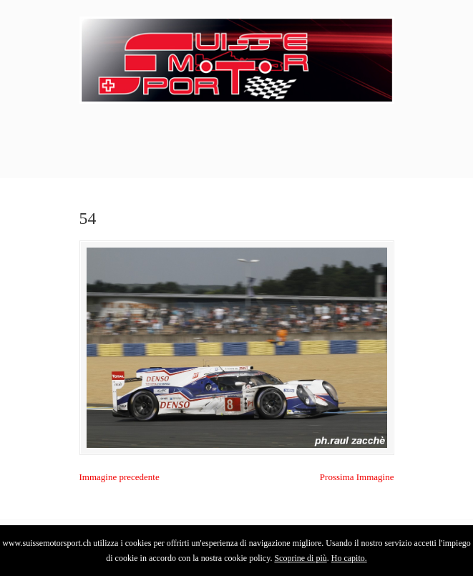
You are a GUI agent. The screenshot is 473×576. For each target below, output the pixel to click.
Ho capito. (349, 558)
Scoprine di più (300, 558)
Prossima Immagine (357, 477)
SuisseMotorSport (236, 58)
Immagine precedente (119, 477)
